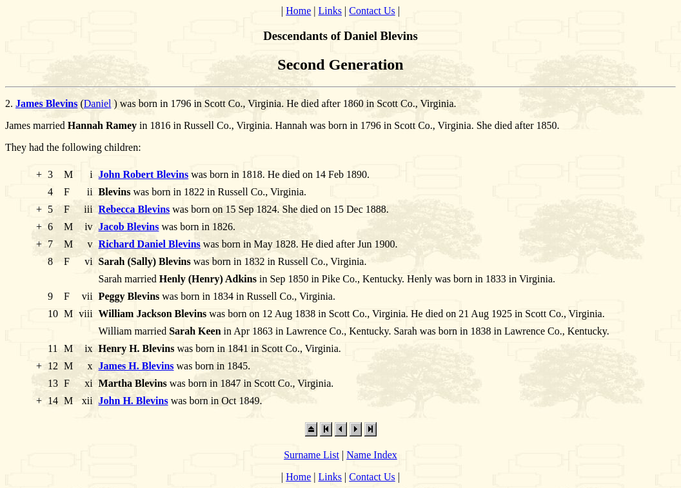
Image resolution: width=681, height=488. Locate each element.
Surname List (311, 454)
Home (298, 10)
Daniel (98, 103)
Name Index (371, 454)
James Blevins (46, 103)
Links (330, 10)
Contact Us (372, 10)
